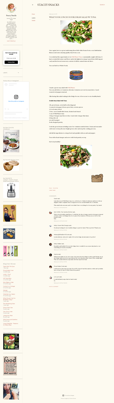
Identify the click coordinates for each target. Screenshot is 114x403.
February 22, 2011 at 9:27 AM (60, 230)
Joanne (56, 254)
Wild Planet (71, 87)
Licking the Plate (8, 315)
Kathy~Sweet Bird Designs (61, 225)
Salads (33, 20)
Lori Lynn (56, 277)
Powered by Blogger (68, 395)
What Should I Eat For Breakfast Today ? (9, 299)
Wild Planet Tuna (77, 57)
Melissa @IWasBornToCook (61, 234)
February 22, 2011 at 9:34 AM (60, 239)
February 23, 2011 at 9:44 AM (60, 272)
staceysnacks (17, 117)
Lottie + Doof (7, 274)
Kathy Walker (57, 243)
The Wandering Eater (9, 303)
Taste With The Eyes (9, 266)
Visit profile (11, 41)
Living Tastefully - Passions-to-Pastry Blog (10, 324)
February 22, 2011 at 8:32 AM (60, 207)
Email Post (55, 188)
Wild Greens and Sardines (10, 319)
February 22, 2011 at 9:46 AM (60, 249)
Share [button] (33, 14)
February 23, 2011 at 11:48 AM (60, 283)
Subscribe (11, 62)
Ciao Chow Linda (7, 311)
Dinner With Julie (8, 307)
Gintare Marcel (72, 398)
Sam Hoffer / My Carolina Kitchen (63, 212)
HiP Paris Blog (7, 278)
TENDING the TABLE (9, 294)
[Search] (102, 5)
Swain (55, 198)
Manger (5, 290)
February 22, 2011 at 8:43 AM (60, 221)
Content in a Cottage (9, 286)
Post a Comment (53, 286)
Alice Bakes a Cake (8, 282)
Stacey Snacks (48, 5)
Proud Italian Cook (59, 266)
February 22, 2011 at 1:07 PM (60, 261)
